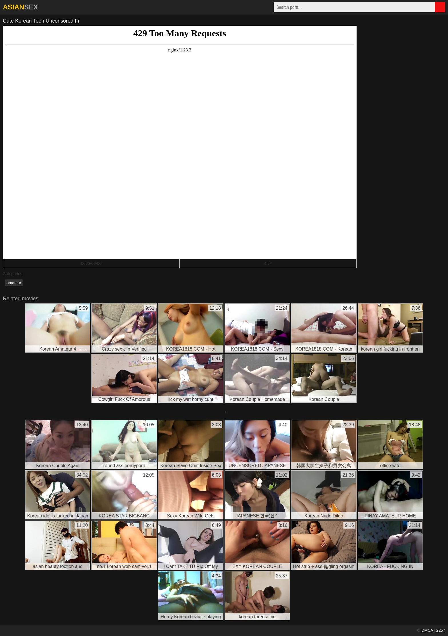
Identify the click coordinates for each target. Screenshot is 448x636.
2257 (440, 630)
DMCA (427, 630)
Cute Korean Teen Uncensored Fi (41, 21)
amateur (14, 283)
